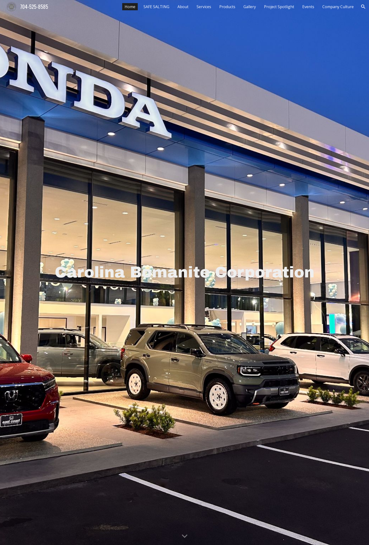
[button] (363, 6)
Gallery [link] (249, 6)
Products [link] (227, 6)
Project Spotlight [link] (279, 6)
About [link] (182, 6)
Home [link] (130, 6)
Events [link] (308, 6)
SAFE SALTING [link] (156, 6)
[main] (184, 272)
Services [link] (204, 6)
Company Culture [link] (338, 6)
